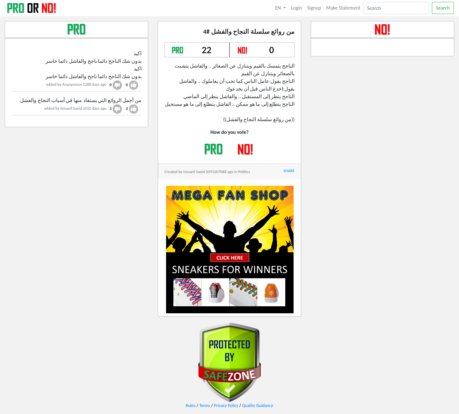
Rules (191, 405)
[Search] (396, 8)
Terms (204, 405)
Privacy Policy (226, 405)
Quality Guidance (257, 405)
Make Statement (343, 8)
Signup (314, 8)
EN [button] (278, 8)
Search (443, 8)
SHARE (289, 170)
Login (296, 8)
